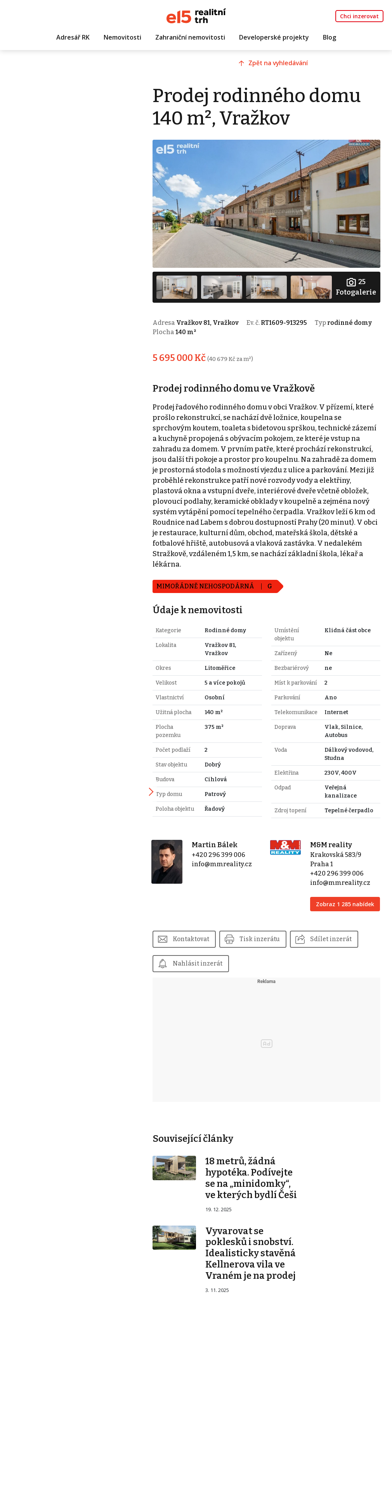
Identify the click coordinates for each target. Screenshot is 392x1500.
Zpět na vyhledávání (290, 68)
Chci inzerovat (359, 16)
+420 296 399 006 (232, 875)
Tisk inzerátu (279, 967)
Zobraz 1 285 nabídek (338, 928)
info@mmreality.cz (235, 884)
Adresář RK (73, 37)
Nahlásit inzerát (288, 992)
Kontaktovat (208, 967)
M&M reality (336, 865)
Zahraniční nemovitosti (190, 37)
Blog (329, 37)
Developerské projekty (274, 37)
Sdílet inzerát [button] (210, 992)
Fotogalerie (355, 281)
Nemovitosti (122, 37)
